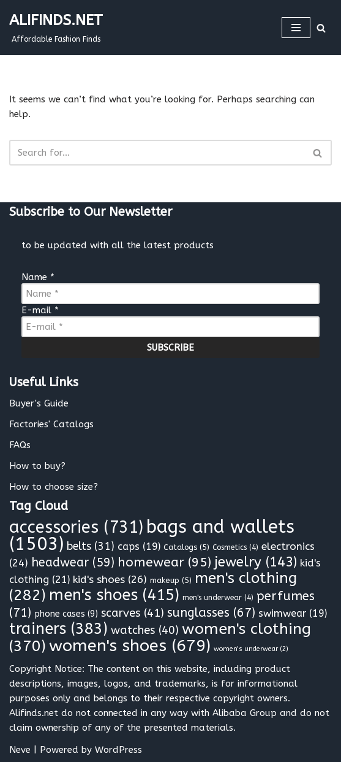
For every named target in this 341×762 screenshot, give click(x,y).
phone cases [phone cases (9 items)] (66, 614)
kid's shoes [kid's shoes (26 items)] (110, 579)
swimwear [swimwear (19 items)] (292, 613)
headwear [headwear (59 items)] (72, 562)
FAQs (20, 445)
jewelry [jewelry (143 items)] (255, 562)
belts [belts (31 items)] (90, 546)
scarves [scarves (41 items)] (132, 613)
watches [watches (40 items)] (145, 630)
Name (37, 277)
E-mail (40, 310)
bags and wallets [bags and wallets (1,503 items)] (151, 535)
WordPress (118, 749)
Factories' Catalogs (51, 424)
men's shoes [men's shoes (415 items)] (114, 595)
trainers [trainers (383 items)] (58, 629)
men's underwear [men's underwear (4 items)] (217, 597)
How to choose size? (53, 486)
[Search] (321, 27)
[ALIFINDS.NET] (56, 28)
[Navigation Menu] (296, 27)
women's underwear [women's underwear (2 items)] (251, 649)
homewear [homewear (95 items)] (164, 562)
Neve (20, 749)
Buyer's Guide (39, 403)
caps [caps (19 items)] (139, 546)
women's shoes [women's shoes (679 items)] (130, 645)
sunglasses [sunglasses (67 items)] (211, 613)
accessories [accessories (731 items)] (76, 527)
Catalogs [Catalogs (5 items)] (186, 547)
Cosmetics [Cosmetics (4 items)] (235, 547)
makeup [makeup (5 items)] (171, 580)
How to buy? (37, 465)
